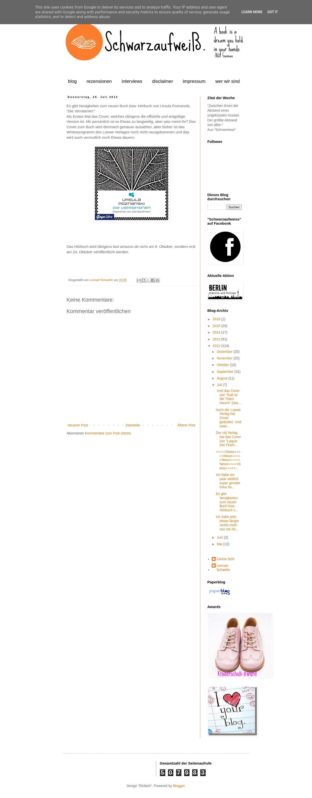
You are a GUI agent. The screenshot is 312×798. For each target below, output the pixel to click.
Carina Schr (226, 559)
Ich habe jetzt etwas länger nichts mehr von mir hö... (227, 523)
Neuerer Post (78, 425)
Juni (220, 537)
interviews (132, 81)
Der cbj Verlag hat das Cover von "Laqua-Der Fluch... (228, 439)
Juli (220, 385)
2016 (217, 319)
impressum (194, 81)
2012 (217, 346)
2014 (217, 332)
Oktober (223, 365)
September (225, 372)
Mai (220, 544)
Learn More (251, 12)
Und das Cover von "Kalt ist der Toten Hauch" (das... (228, 397)
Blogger (178, 786)
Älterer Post (186, 425)
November (225, 358)
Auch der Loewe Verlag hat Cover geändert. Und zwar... (228, 418)
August (222, 378)
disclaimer (162, 81)
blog (72, 81)
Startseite (132, 425)
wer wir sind (227, 81)
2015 (217, 326)
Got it (272, 12)
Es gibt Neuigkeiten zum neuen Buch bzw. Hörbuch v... (227, 502)
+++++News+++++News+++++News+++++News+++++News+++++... (228, 460)
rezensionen (99, 81)
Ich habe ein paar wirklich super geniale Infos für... (228, 481)
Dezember (225, 352)
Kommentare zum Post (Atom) (108, 433)
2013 (217, 339)
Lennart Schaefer (101, 280)
